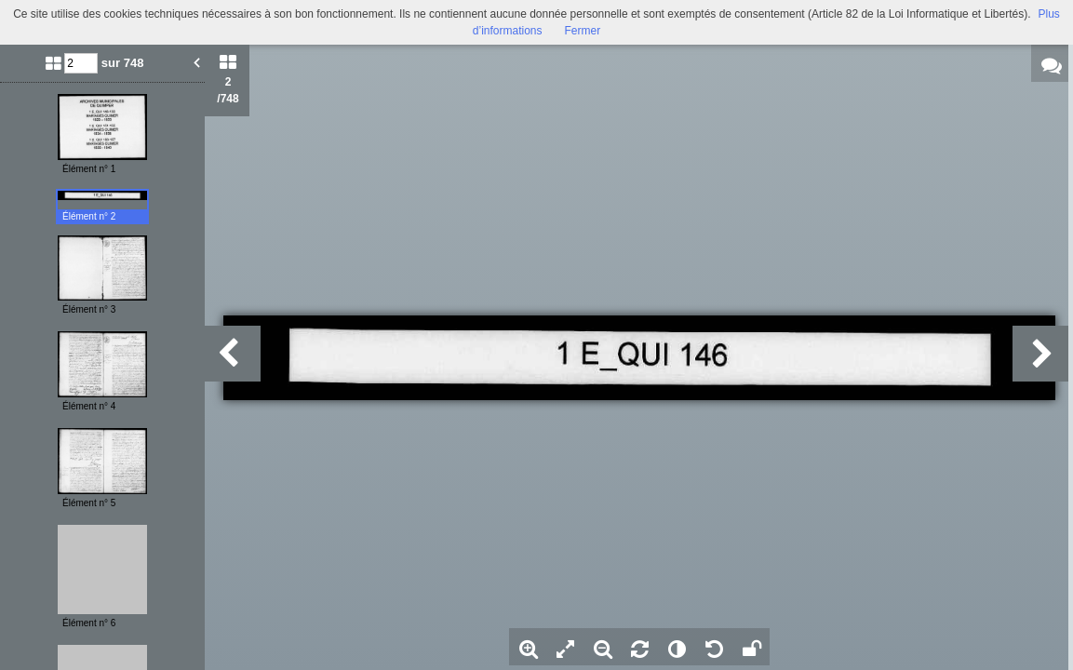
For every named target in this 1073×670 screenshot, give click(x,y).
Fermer (583, 30)
